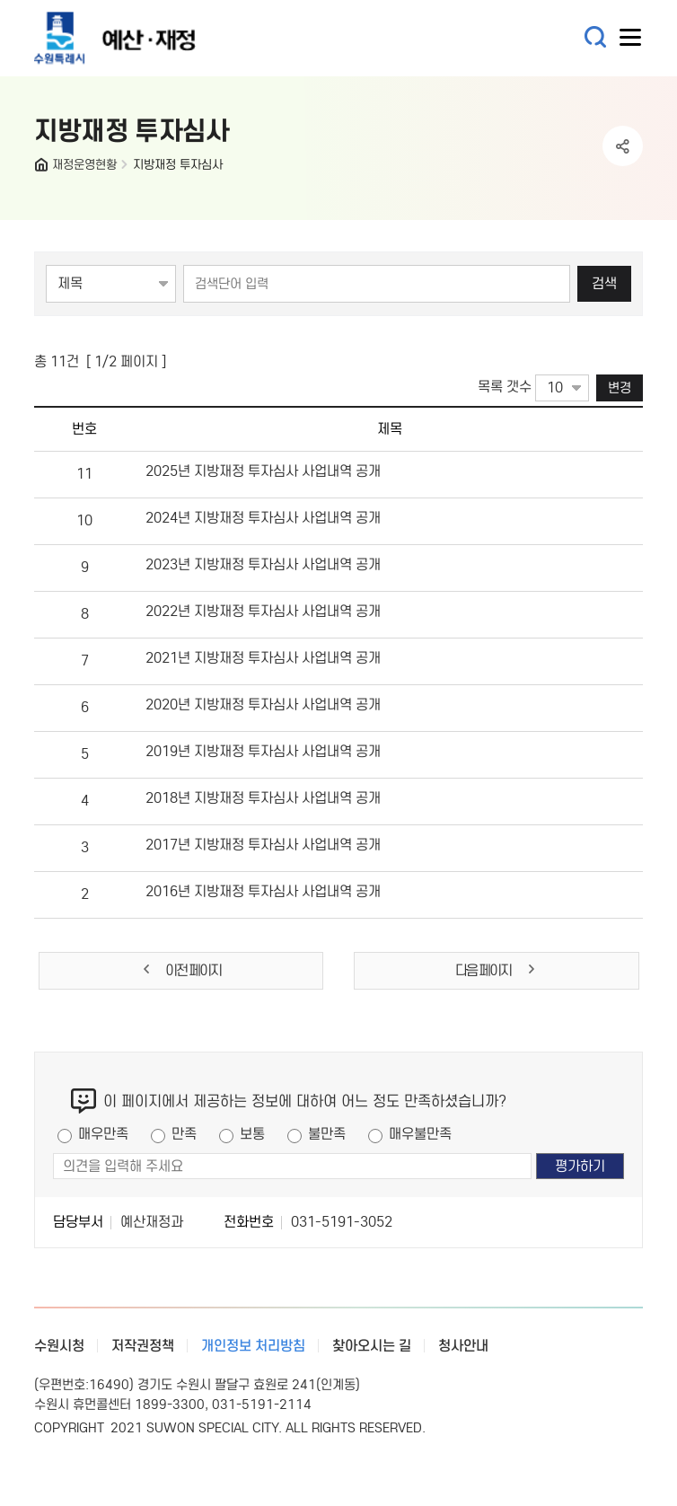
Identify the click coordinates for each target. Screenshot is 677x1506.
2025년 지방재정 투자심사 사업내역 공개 (263, 471)
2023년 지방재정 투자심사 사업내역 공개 (263, 564)
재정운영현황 (84, 164)
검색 (604, 283)
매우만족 (103, 1133)
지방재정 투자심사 (178, 164)
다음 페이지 (496, 970)
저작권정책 (142, 1345)
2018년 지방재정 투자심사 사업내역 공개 (263, 797)
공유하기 (622, 146)
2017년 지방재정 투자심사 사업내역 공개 (263, 844)
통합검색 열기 (595, 37)
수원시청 (59, 1345)
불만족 (327, 1133)
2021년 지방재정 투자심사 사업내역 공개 (263, 657)
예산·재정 (142, 38)
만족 (184, 1133)
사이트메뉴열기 (631, 41)
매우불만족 (420, 1133)
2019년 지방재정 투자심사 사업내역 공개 (263, 751)
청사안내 (463, 1345)
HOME (43, 168)
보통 (252, 1133)
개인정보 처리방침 (253, 1345)
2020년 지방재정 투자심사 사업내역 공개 (263, 704)
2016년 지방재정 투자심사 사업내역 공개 (263, 891)
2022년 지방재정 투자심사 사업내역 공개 (263, 611)
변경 (619, 387)
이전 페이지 (181, 970)
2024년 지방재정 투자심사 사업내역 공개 (263, 517)
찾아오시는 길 (371, 1345)
